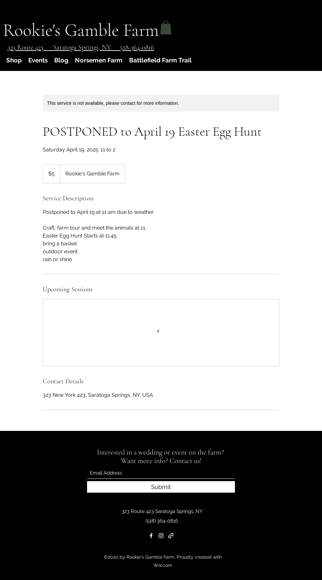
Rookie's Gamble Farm (81, 30)
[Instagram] (161, 535)
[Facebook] (151, 535)
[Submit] (161, 487)
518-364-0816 (137, 47)
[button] (166, 27)
